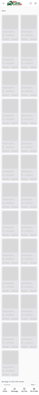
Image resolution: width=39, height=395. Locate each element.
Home (4, 11)
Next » (33, 385)
